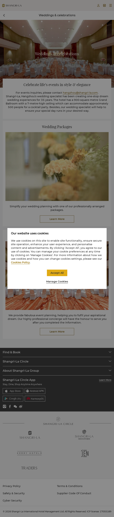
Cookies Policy (20, 262)
